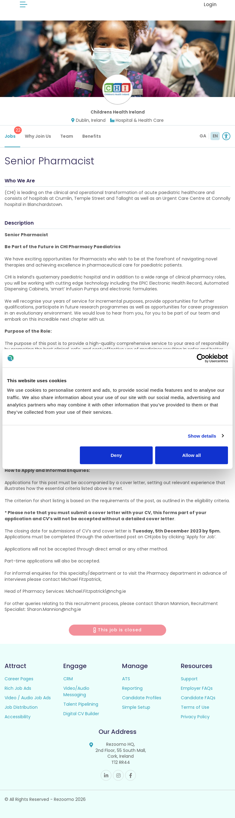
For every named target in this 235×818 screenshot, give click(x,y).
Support (189, 679)
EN (215, 136)
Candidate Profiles (141, 698)
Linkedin (106, 775)
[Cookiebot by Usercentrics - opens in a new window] (201, 358)
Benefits (91, 136)
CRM (68, 679)
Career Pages (19, 679)
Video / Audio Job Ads (28, 698)
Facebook (130, 775)
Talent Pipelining (80, 704)
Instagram (118, 775)
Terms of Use (195, 707)
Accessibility (18, 717)
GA (203, 136)
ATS (126, 679)
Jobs (12, 132)
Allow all (191, 455)
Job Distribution (21, 707)
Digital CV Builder (81, 714)
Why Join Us (38, 136)
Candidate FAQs (198, 698)
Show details (202, 435)
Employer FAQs (197, 688)
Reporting (132, 688)
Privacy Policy (195, 717)
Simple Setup (136, 707)
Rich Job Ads (18, 688)
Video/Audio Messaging (76, 691)
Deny (116, 455)
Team (66, 136)
